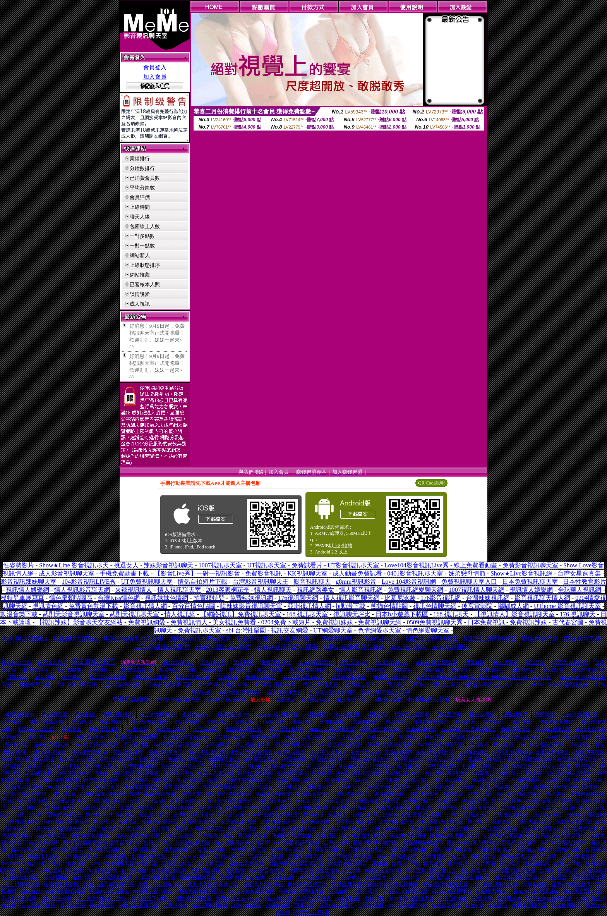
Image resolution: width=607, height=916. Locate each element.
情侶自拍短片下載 (202, 581)
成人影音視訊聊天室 (66, 573)
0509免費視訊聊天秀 (435, 622)
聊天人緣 (140, 217)
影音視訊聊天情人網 (542, 598)
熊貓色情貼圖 (389, 606)
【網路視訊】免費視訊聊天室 (241, 614)
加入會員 (154, 77)
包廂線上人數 (145, 226)
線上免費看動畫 (475, 565)
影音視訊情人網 (145, 606)
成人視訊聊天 (408, 646)
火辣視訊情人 (133, 589)
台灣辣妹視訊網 (487, 598)
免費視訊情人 (188, 622)
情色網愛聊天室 (427, 630)
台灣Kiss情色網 (118, 598)
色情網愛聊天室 (379, 630)
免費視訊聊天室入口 (469, 581)
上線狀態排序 (145, 265)
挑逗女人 (126, 565)
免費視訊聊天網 (379, 622)
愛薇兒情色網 (540, 638)
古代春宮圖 (567, 622)
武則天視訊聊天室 (134, 614)
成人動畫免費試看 (357, 573)
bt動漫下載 (350, 606)
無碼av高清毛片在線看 (134, 638)
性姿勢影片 (18, 565)
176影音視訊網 (440, 598)
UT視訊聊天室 (266, 565)
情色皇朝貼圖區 (71, 598)
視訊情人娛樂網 (27, 589)
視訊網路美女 (315, 589)
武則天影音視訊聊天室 (74, 614)
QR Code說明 (431, 483)
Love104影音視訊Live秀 (416, 565)
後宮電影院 (476, 606)
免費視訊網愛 (146, 622)
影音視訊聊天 (312, 581)
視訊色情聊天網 (434, 606)
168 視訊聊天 (451, 614)
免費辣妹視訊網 (251, 598)
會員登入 (154, 67)
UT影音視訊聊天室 (353, 565)
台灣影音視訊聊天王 (260, 581)
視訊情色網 (48, 606)
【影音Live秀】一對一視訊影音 (197, 573)
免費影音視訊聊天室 (530, 565)
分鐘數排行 (142, 168)
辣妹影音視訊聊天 (168, 565)
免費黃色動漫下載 (93, 606)
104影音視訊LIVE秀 (89, 581)
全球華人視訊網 (579, 589)
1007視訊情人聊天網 (476, 589)
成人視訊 (140, 304)
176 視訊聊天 (577, 614)
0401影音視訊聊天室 (415, 573)
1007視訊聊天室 (220, 565)
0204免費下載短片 (286, 622)
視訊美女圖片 (255, 638)
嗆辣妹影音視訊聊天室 (251, 606)
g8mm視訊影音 (356, 581)
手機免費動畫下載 (124, 573)
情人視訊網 (180, 614)
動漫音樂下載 (19, 614)
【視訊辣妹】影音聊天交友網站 (79, 622)
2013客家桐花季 (227, 589)
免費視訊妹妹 (334, 622)
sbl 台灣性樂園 (246, 630)
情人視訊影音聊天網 (82, 589)
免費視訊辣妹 (528, 622)
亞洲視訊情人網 (309, 606)
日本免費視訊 (486, 622)
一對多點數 (142, 236)
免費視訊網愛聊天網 (415, 589)
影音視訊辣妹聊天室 (29, 581)
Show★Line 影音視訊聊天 (74, 565)
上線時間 (140, 207)
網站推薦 (140, 275)
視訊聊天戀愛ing (25, 638)
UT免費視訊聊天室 (147, 581)
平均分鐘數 (142, 188)
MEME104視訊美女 (432, 638)
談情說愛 (140, 294)
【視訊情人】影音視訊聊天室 (514, 614)
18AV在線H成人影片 (162, 646)
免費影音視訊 (263, 573)
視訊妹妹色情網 (166, 598)
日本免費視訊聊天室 (530, 581)
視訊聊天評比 (351, 614)
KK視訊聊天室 (308, 573)
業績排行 (140, 159)
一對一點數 (142, 246)
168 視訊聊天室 (307, 614)
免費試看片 (306, 565)
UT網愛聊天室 (332, 630)
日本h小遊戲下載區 (402, 614)
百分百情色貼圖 (193, 606)
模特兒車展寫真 (22, 598)
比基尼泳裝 (399, 598)
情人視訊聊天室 (179, 589)
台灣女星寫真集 (579, 573)
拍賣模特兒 (209, 598)
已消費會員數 (145, 178)
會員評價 (140, 197)
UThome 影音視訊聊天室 (567, 606)
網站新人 (140, 255)
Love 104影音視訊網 (409, 581)
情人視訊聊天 (272, 589)
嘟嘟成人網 (513, 606)
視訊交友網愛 (289, 630)
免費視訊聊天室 (199, 630)
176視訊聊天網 (298, 598)
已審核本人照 (145, 284)
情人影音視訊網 (360, 589)
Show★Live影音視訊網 (521, 573)
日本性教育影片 (584, 581)
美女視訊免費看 (234, 622)
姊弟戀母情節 (466, 573)
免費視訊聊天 (339, 638)
